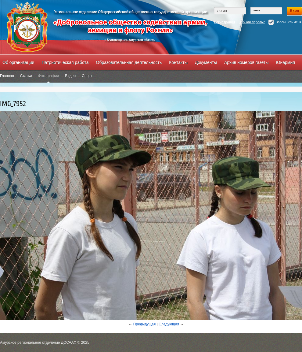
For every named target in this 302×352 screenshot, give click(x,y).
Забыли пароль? (252, 22)
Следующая (169, 324)
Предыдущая (144, 324)
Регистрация (224, 22)
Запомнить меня (284, 22)
